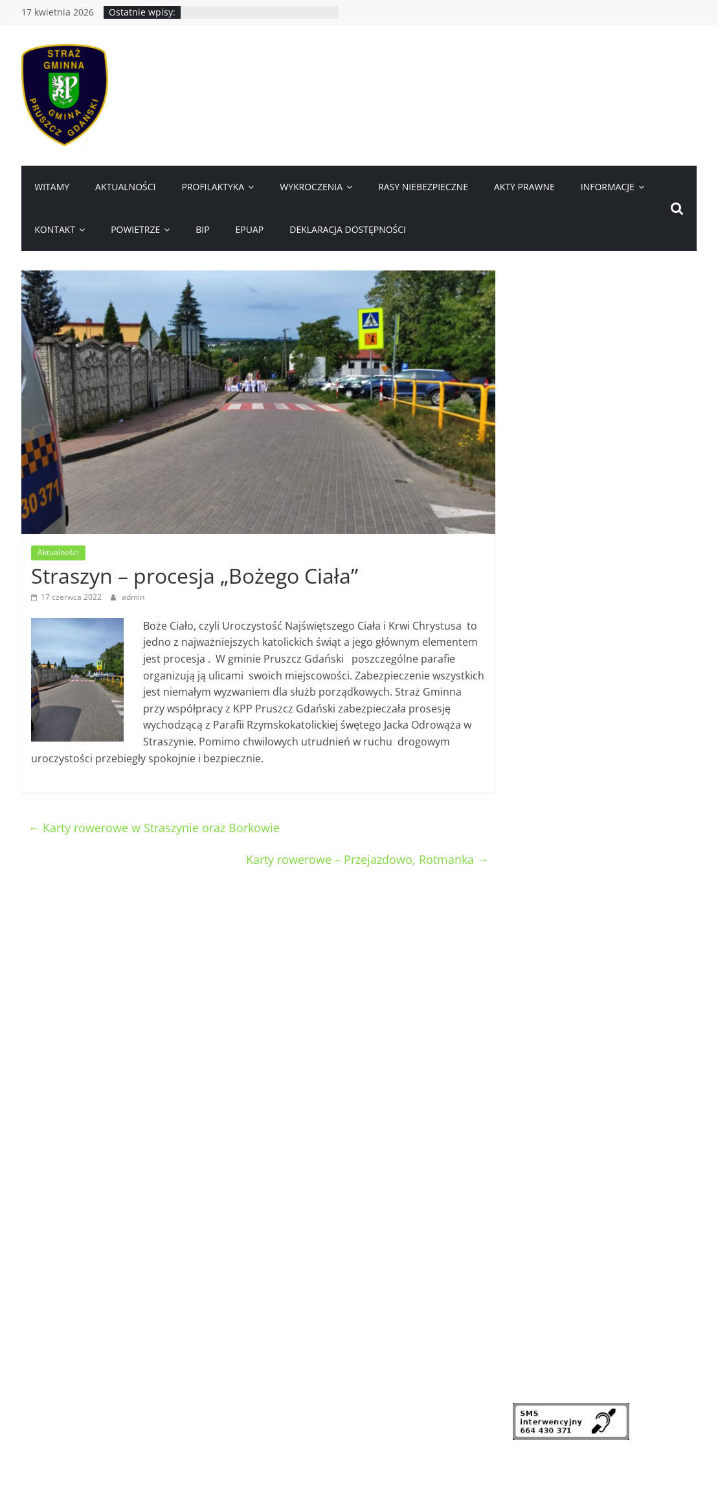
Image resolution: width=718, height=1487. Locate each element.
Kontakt (54, 229)
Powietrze (135, 229)
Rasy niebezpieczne (423, 187)
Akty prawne (524, 187)
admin (133, 596)
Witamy (51, 187)
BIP (202, 229)
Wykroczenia (311, 187)
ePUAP (250, 229)
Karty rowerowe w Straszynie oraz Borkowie (154, 827)
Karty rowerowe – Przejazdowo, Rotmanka (367, 859)
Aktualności (125, 187)
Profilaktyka (212, 187)
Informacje (607, 187)
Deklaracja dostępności (347, 229)
